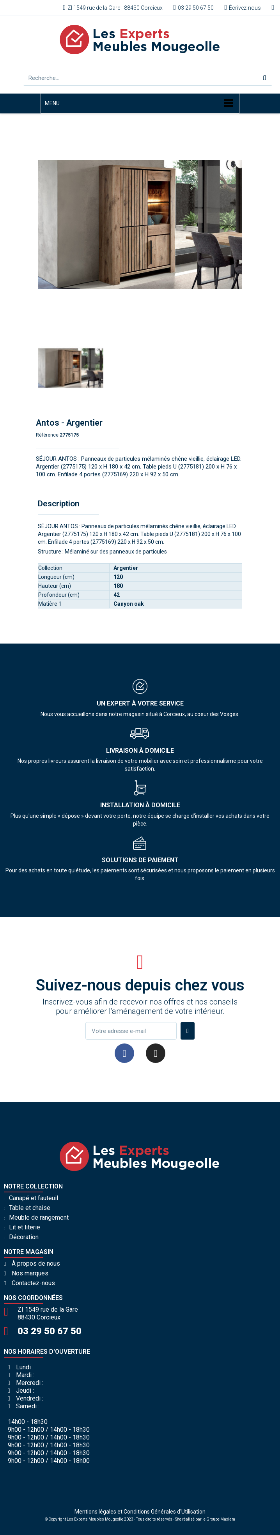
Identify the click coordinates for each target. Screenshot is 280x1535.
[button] (43, 224)
